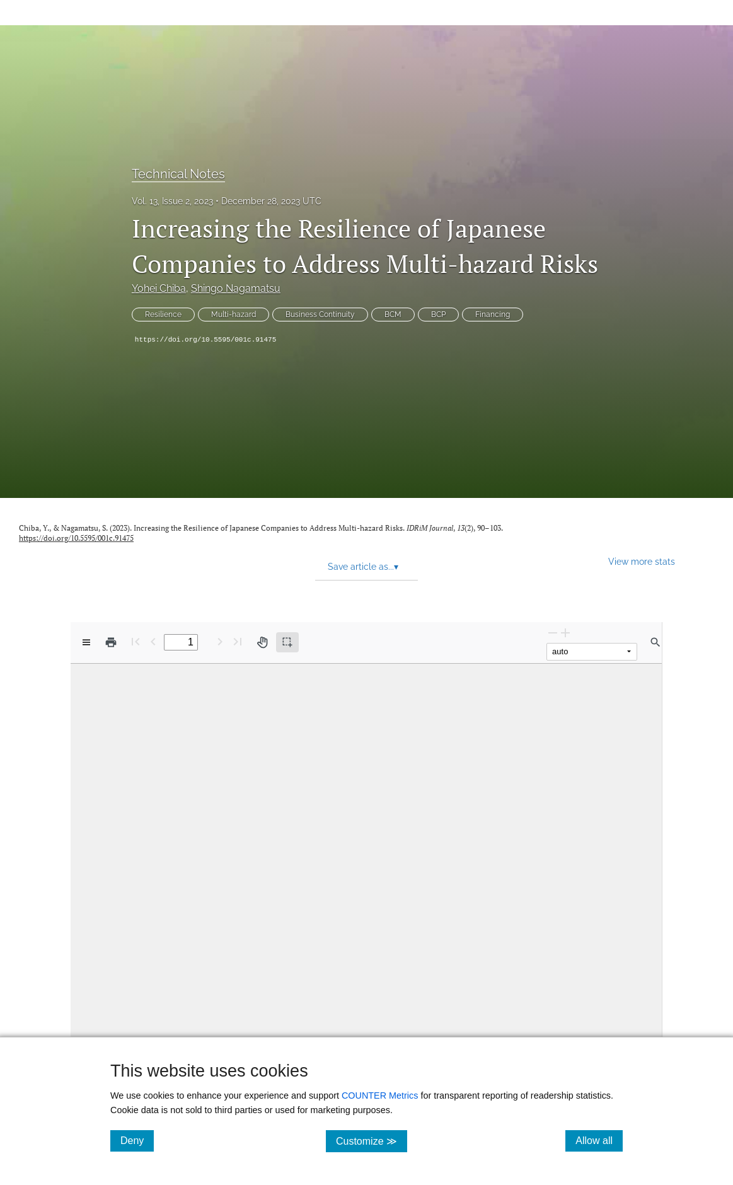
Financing (492, 314)
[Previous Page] (153, 641)
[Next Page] (220, 641)
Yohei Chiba (159, 288)
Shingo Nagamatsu (235, 288)
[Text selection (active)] (287, 642)
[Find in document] (655, 642)
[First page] (135, 641)
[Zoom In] (565, 632)
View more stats (641, 561)
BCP (438, 314)
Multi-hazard (233, 314)
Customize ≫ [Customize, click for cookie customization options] (371, 1141)
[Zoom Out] (552, 632)
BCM (392, 314)
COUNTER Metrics (380, 1095)
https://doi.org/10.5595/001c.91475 (205, 340)
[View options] (86, 642)
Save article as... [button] (363, 567)
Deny (137, 1140)
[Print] (111, 642)
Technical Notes (178, 174)
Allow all (599, 1140)
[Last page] (237, 641)
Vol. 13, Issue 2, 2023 (172, 201)
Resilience (163, 314)
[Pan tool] (262, 642)
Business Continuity (320, 314)
